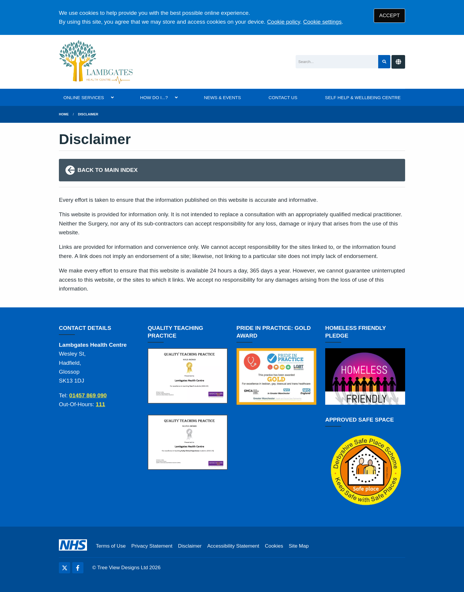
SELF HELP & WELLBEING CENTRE (362, 97)
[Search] (337, 61)
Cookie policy (283, 22)
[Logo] (96, 61)
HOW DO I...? (154, 97)
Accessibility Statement (233, 546)
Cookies (274, 546)
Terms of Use (111, 546)
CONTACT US (283, 97)
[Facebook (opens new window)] (77, 567)
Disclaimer (88, 114)
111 (100, 404)
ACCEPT (389, 15)
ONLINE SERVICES (83, 97)
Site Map (299, 546)
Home (64, 114)
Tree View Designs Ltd (122, 567)
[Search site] (384, 61)
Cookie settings (322, 22)
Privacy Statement (152, 546)
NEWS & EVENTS (222, 97)
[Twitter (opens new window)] (64, 567)
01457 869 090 (88, 395)
